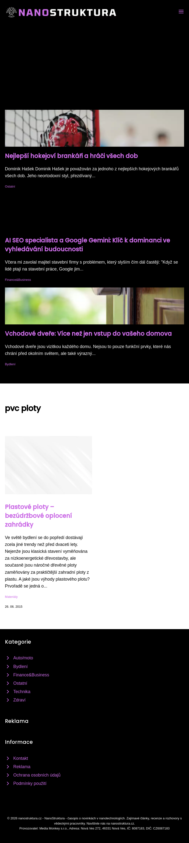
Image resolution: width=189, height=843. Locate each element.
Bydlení (10, 364)
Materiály (11, 597)
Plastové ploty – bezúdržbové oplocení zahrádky (38, 516)
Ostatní (10, 186)
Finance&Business (18, 280)
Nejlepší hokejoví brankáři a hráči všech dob (71, 156)
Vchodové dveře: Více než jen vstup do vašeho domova (88, 334)
